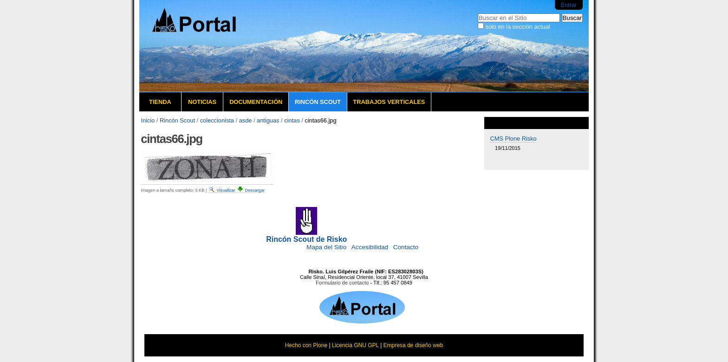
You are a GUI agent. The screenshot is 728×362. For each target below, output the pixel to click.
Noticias (202, 101)
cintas (291, 120)
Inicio (148, 120)
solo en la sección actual (517, 26)
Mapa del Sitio (326, 247)
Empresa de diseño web (413, 345)
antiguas (268, 120)
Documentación (255, 101)
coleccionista (217, 120)
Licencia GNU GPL (355, 345)
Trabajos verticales (389, 101)
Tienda (160, 101)
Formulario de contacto (342, 282)
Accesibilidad (369, 247)
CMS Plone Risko (513, 138)
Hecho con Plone (306, 345)
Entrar (568, 4)
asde (245, 120)
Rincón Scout (318, 101)
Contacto (405, 247)
